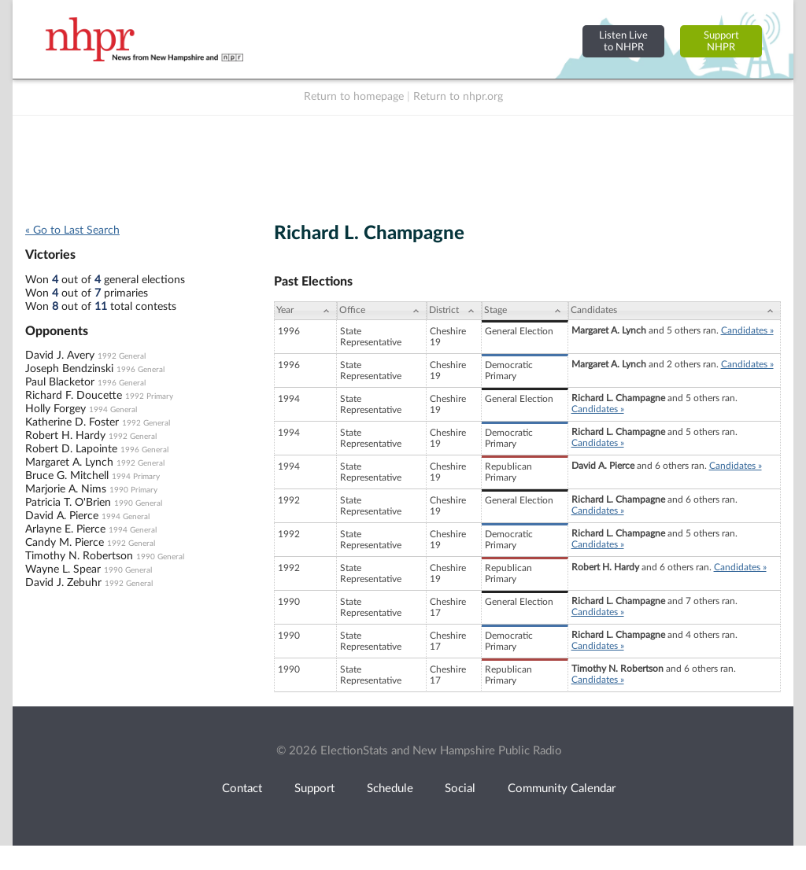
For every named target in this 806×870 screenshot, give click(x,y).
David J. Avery (59, 355)
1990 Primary (133, 490)
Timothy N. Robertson (79, 556)
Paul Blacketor (59, 382)
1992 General (122, 356)
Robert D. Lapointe (71, 449)
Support (314, 788)
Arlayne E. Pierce (65, 529)
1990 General (138, 503)
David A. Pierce (61, 516)
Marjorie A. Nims (65, 489)
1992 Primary (149, 396)
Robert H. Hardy (65, 435)
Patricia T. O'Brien (68, 502)
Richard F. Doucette (73, 395)
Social (460, 788)
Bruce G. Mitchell (67, 475)
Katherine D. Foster (72, 422)
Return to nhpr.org (458, 96)
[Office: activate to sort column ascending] (382, 310)
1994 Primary (136, 477)
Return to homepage (354, 96)
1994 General (113, 410)
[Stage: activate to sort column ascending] (525, 310)
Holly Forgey (55, 409)
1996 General (140, 370)
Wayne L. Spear (63, 569)
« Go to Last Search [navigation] (72, 230)
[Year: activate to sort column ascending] (305, 310)
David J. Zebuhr (63, 582)
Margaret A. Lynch (69, 462)
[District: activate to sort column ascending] (454, 310)
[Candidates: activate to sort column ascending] (674, 310)
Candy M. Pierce (64, 542)
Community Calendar (562, 788)
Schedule (390, 788)
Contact (242, 788)
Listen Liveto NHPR (623, 41)
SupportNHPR (721, 41)
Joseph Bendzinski (69, 368)
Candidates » (747, 330)
